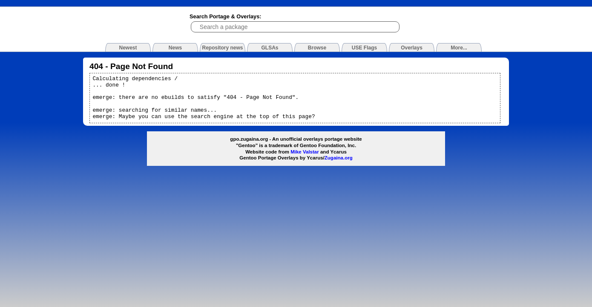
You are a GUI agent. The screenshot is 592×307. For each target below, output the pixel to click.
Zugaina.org (339, 157)
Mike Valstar (304, 151)
